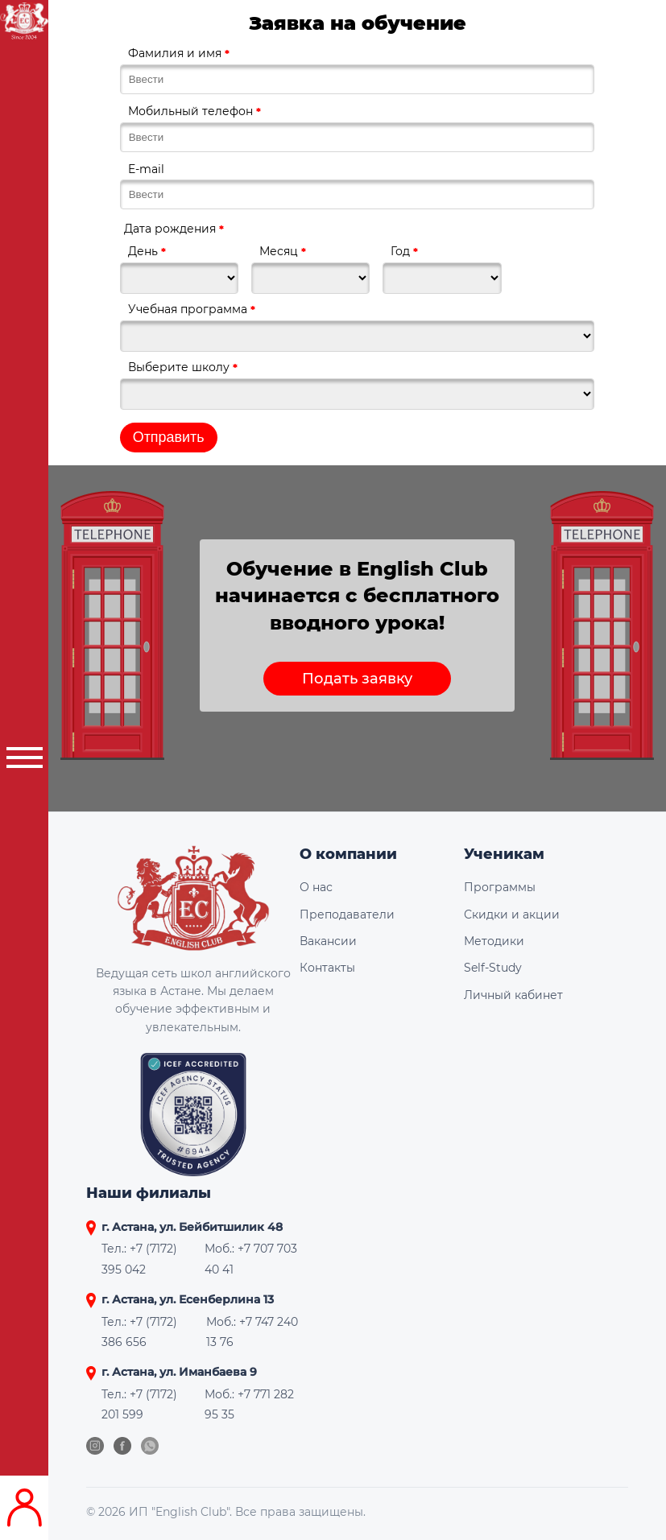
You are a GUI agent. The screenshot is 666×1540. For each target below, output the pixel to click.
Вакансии (328, 941)
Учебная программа (191, 309)
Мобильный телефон (194, 111)
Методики (494, 941)
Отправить (169, 437)
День (147, 251)
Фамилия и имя (179, 53)
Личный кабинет (513, 995)
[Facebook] (122, 1446)
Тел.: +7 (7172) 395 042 (139, 1258)
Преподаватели (347, 914)
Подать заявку (357, 678)
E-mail (146, 169)
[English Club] (193, 904)
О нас (316, 887)
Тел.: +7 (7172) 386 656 (139, 1332)
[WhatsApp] (150, 1446)
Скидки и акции (512, 914)
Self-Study (493, 967)
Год (404, 251)
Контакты (327, 967)
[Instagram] (95, 1446)
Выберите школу (183, 367)
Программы (500, 887)
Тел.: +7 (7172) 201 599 (139, 1404)
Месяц (282, 251)
